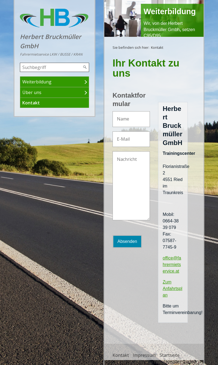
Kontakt (31, 103)
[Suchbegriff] (54, 67)
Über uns (31, 92)
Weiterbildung (37, 82)
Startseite (170, 355)
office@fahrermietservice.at (172, 264)
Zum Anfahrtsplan (172, 288)
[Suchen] (85, 67)
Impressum (144, 355)
